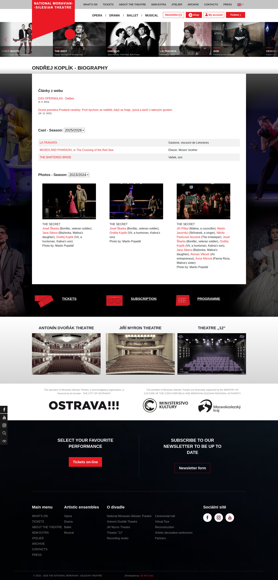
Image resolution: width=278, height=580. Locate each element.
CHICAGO (113, 51)
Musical (69, 532)
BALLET (132, 15)
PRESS (37, 554)
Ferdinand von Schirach (224, 54)
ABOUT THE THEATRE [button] (132, 4)
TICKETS (69, 299)
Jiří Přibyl (182, 228)
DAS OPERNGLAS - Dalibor (56, 98)
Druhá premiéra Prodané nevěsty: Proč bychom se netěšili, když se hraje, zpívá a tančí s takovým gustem (105, 109)
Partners (160, 538)
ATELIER (38, 538)
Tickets (235, 14)
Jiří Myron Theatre (118, 527)
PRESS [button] (227, 4)
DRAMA (114, 15)
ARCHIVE (193, 4)
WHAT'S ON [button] (90, 4)
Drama (68, 521)
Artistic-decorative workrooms (174, 532)
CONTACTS (40, 549)
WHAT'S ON (40, 516)
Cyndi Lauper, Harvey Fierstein (16, 54)
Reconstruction (164, 527)
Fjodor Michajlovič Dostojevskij (69, 54)
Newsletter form (192, 468)
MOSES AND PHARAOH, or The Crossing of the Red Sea (76, 149)
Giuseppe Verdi (167, 54)
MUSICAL (151, 15)
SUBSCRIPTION (144, 299)
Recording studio (117, 538)
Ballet (67, 527)
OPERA (97, 15)
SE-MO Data (146, 575)
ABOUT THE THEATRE (47, 527)
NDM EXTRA (40, 532)
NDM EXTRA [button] (158, 4)
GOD (216, 51)
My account (214, 14)
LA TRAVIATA (168, 51)
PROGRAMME (208, 299)
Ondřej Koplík (64, 237)
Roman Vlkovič (200, 254)
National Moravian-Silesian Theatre (129, 516)
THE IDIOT (61, 51)
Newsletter (173, 14)
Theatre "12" (115, 532)
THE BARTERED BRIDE (55, 157)
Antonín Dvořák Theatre (122, 521)
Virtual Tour (162, 521)
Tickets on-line (85, 462)
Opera (68, 516)
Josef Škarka (50, 228)
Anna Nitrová (203, 258)
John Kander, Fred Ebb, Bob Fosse (124, 54)
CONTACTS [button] (211, 4)
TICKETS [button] (108, 4)
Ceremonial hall (165, 516)
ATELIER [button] (177, 4)
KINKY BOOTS (10, 51)
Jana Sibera (50, 232)
